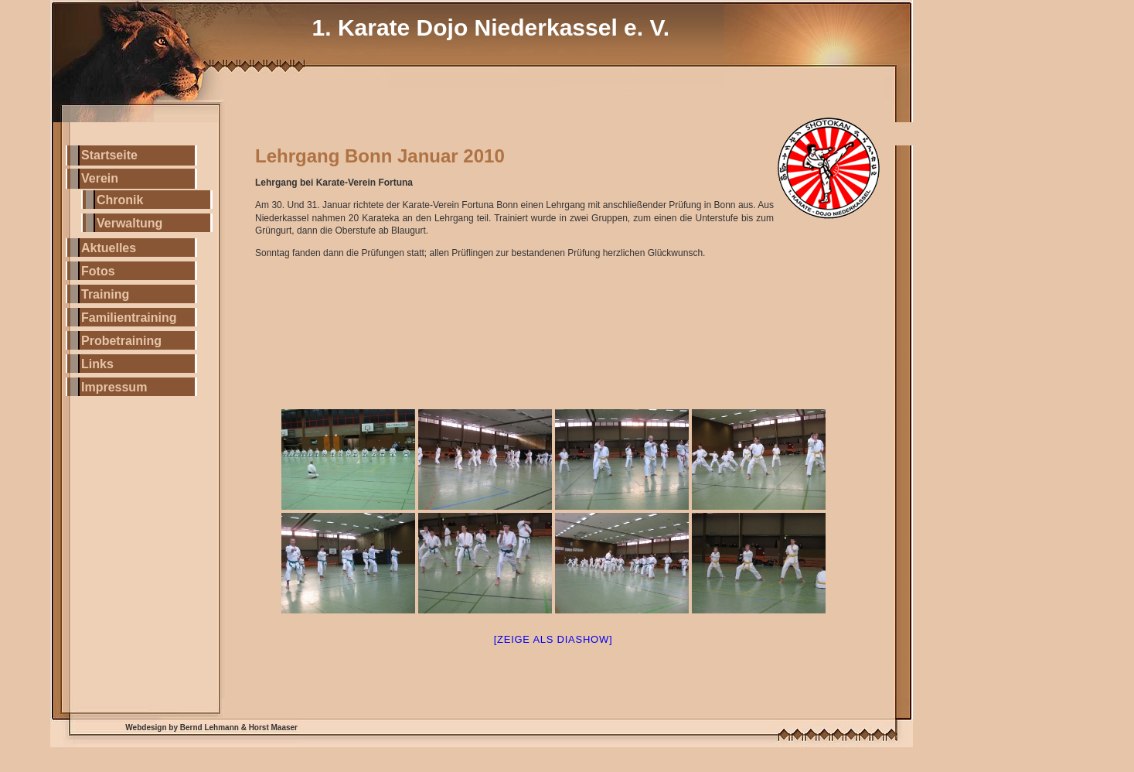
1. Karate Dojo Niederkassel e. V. (490, 27)
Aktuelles (108, 247)
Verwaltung (129, 223)
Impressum (114, 387)
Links (97, 364)
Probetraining (121, 340)
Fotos (98, 271)
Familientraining (129, 317)
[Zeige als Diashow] (553, 639)
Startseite (109, 155)
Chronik (120, 200)
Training (105, 294)
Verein (99, 178)
